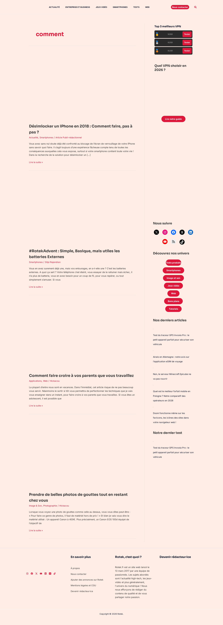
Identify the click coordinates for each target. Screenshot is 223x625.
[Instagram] (27, 579)
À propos (76, 574)
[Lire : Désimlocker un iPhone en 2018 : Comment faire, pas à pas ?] (80, 85)
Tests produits (173, 263)
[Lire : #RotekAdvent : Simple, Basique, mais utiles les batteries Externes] (80, 210)
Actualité (51, 7)
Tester (187, 34)
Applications (35, 386)
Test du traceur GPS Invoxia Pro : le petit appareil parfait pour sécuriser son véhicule (172, 342)
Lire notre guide (173, 119)
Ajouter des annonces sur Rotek (88, 585)
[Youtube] (41, 579)
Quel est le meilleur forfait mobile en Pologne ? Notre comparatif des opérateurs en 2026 (172, 398)
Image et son (173, 279)
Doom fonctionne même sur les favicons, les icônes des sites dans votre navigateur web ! (171, 420)
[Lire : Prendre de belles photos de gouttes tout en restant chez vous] (80, 459)
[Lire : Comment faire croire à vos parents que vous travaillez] (80, 334)
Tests (129, 7)
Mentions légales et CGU (84, 591)
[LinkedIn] (45, 579)
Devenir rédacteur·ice (82, 597)
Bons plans (173, 303)
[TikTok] (54, 579)
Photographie (51, 511)
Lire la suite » (36, 162)
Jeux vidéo (96, 7)
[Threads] (50, 579)
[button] (180, 7)
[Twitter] (36, 579)
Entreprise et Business (73, 7)
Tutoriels (173, 311)
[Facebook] (32, 579)
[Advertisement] (173, 172)
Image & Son (36, 511)
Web (139, 7)
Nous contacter (79, 579)
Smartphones (114, 7)
